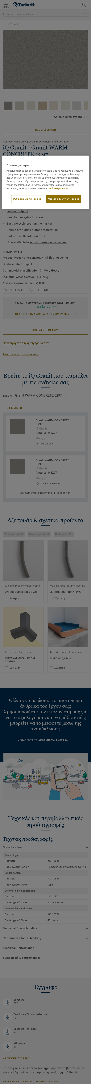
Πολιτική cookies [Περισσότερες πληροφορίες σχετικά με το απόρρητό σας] (58, 188)
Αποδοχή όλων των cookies (63, 199)
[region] (45, 182)
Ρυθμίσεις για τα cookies (27, 199)
